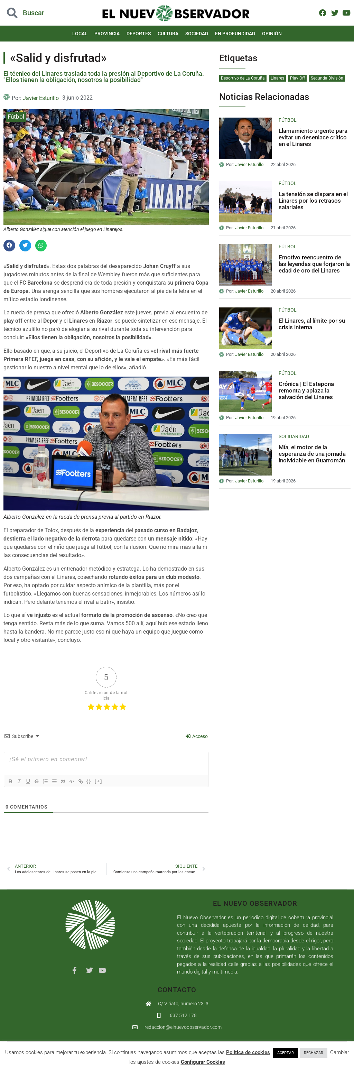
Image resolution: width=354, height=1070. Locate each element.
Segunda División (327, 78)
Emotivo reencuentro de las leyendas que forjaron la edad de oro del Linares (314, 264)
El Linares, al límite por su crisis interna (312, 324)
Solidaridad (294, 436)
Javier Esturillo (41, 98)
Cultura (168, 33)
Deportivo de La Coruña (243, 78)
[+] (107, 781)
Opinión (272, 33)
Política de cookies (248, 1052)
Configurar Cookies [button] (203, 1062)
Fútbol (16, 116)
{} (97, 781)
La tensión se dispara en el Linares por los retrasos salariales (313, 200)
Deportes (139, 33)
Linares (277, 78)
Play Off (297, 78)
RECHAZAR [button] (313, 1053)
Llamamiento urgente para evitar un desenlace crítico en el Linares (313, 137)
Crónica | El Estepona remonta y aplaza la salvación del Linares (306, 390)
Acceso (197, 736)
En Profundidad (235, 33)
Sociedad (196, 33)
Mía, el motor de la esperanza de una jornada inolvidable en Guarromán (312, 453)
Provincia (107, 33)
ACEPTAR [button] (285, 1053)
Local (79, 33)
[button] (9, 245)
